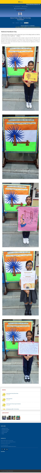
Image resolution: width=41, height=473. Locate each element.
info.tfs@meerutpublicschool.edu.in (21, 8)
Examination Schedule (5, 429)
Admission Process (5, 428)
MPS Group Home (24, 6)
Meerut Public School (9, 471)
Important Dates (4, 432)
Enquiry (21, 22)
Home (13, 22)
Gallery (3, 433)
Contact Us (17, 22)
